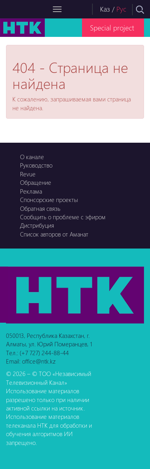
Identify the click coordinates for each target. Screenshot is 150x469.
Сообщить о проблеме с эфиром (63, 217)
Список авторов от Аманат (54, 234)
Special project (112, 27)
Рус (121, 9)
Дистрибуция (37, 225)
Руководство (36, 165)
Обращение (35, 182)
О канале (32, 157)
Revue (28, 174)
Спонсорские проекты (49, 200)
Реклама (31, 191)
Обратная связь (40, 208)
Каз (105, 9)
